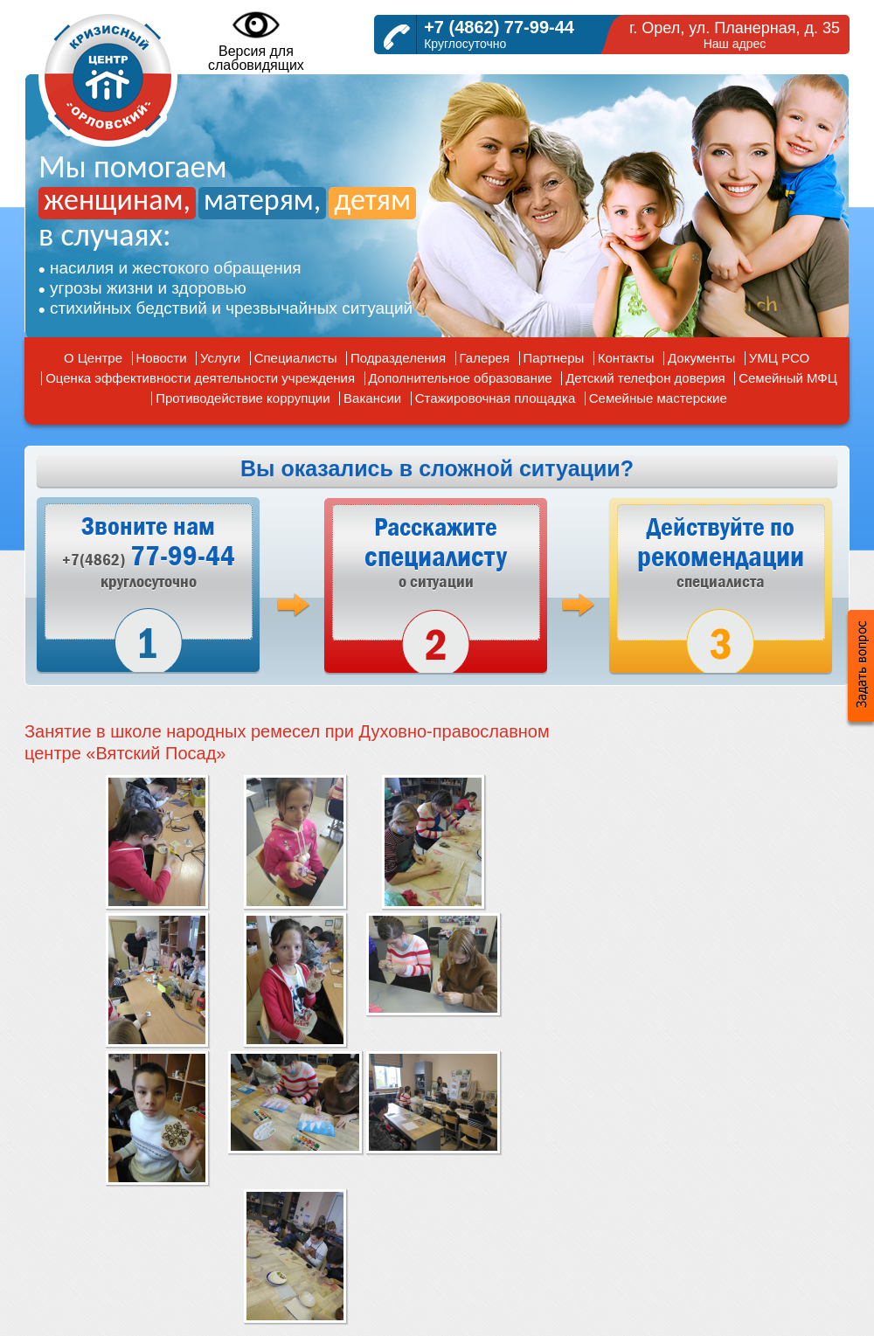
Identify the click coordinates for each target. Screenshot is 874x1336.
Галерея (485, 357)
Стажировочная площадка (495, 398)
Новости (161, 357)
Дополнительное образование (460, 377)
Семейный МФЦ (788, 377)
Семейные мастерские (658, 398)
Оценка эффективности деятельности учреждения (200, 377)
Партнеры (554, 357)
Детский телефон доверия (645, 377)
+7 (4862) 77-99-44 (499, 27)
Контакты (626, 357)
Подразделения (398, 357)
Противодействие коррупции (242, 398)
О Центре (93, 357)
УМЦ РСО (779, 357)
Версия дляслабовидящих (256, 40)
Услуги (220, 357)
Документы (701, 357)
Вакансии (372, 398)
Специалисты (295, 357)
